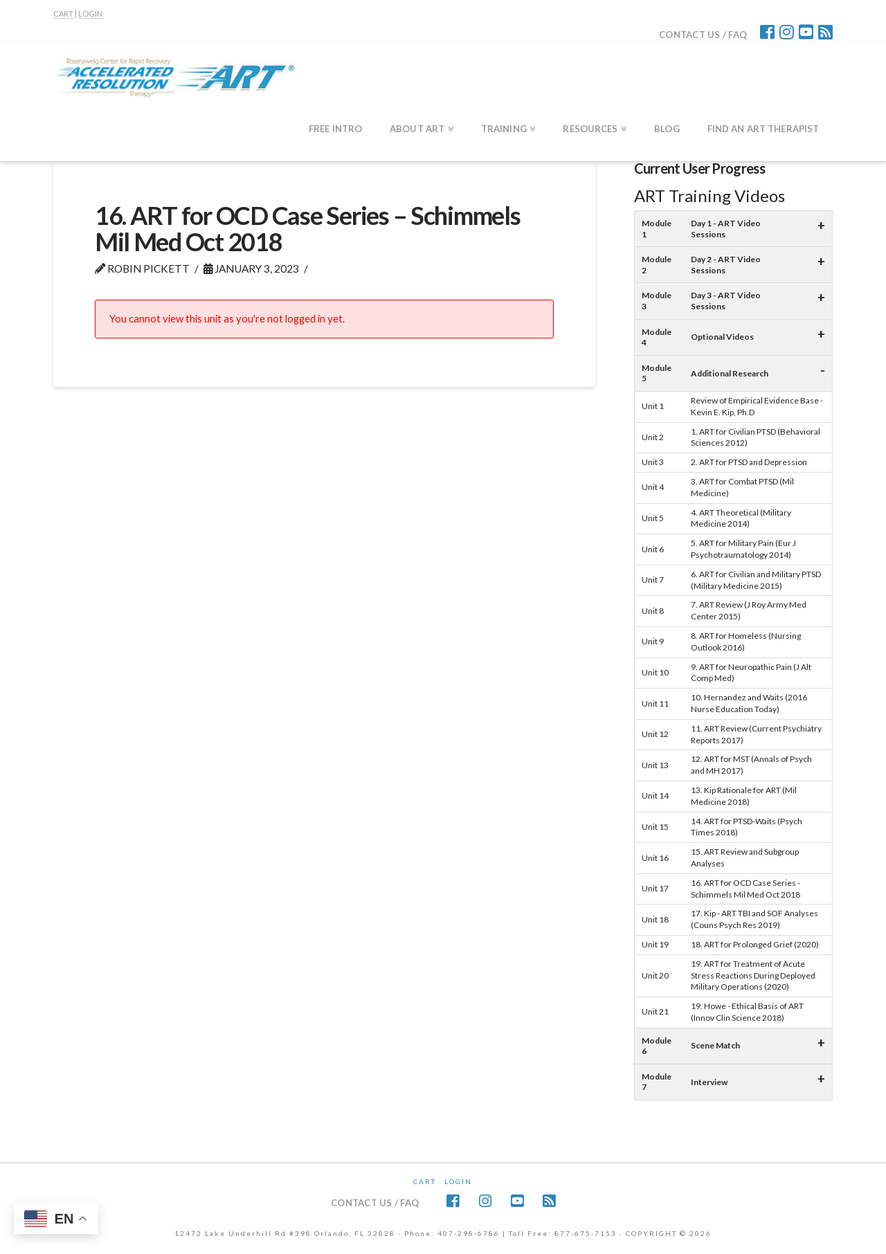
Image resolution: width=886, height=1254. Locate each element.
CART (63, 13)
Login (458, 1181)
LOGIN (90, 13)
